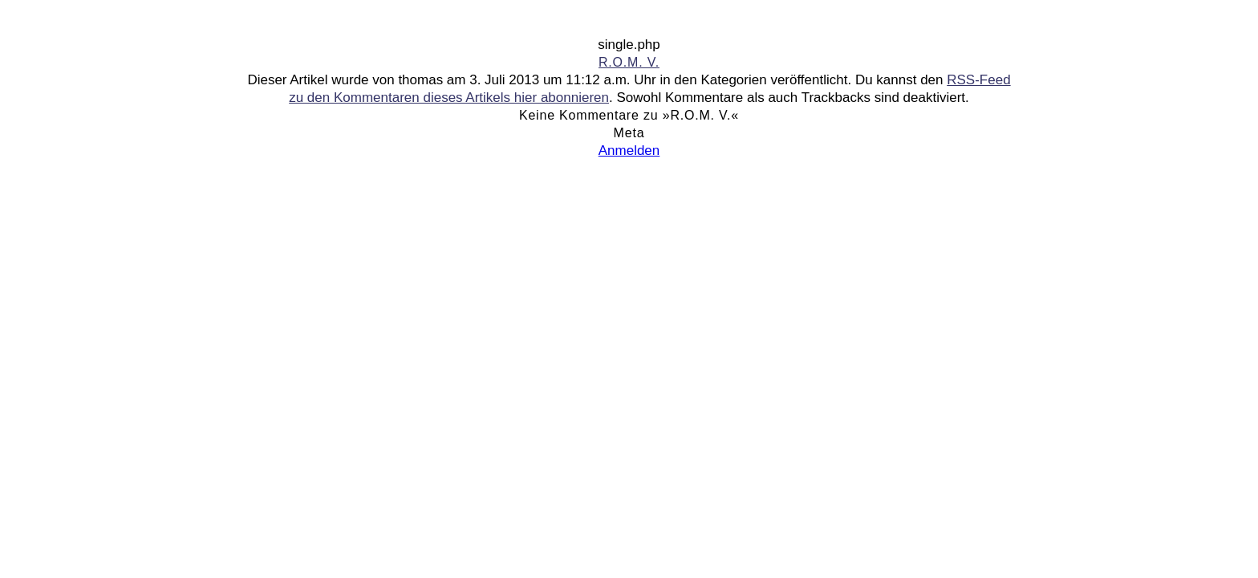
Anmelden (629, 150)
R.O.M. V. (629, 62)
